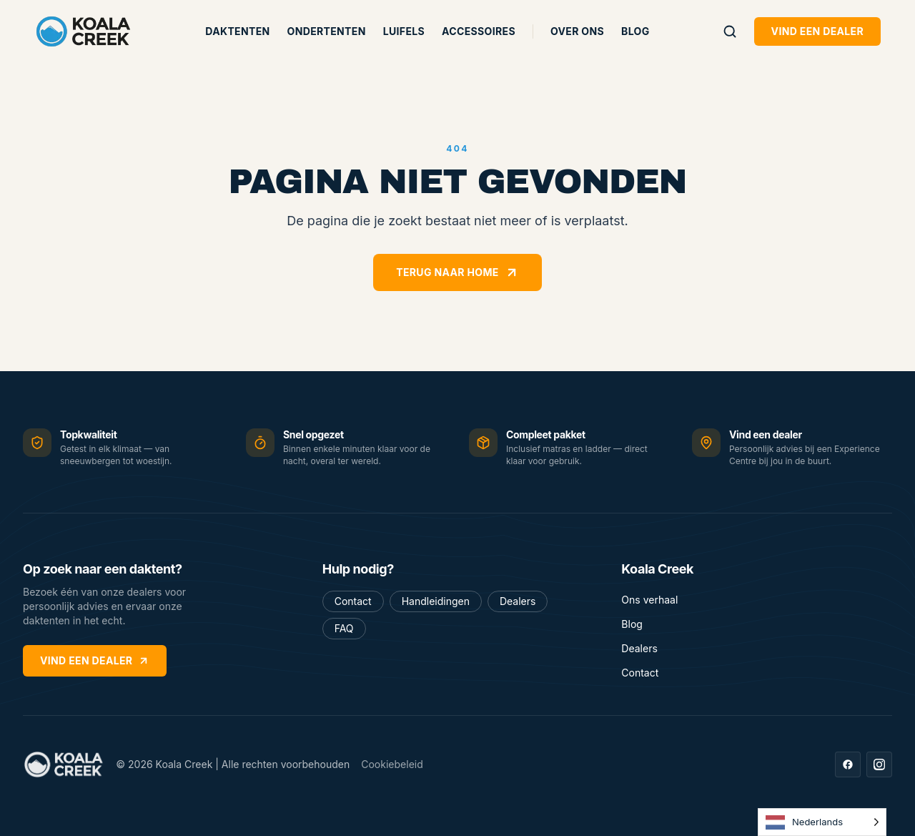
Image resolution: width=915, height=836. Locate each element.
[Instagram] (879, 764)
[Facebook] (848, 764)
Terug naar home (457, 272)
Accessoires (478, 31)
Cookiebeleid (392, 764)
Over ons (577, 31)
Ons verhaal (649, 600)
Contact (353, 601)
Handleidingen (436, 601)
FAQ (344, 628)
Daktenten (237, 31)
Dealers (517, 601)
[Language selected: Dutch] (822, 822)
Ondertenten (326, 31)
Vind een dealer (817, 31)
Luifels (404, 31)
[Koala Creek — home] (83, 31)
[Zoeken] (730, 31)
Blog (635, 31)
